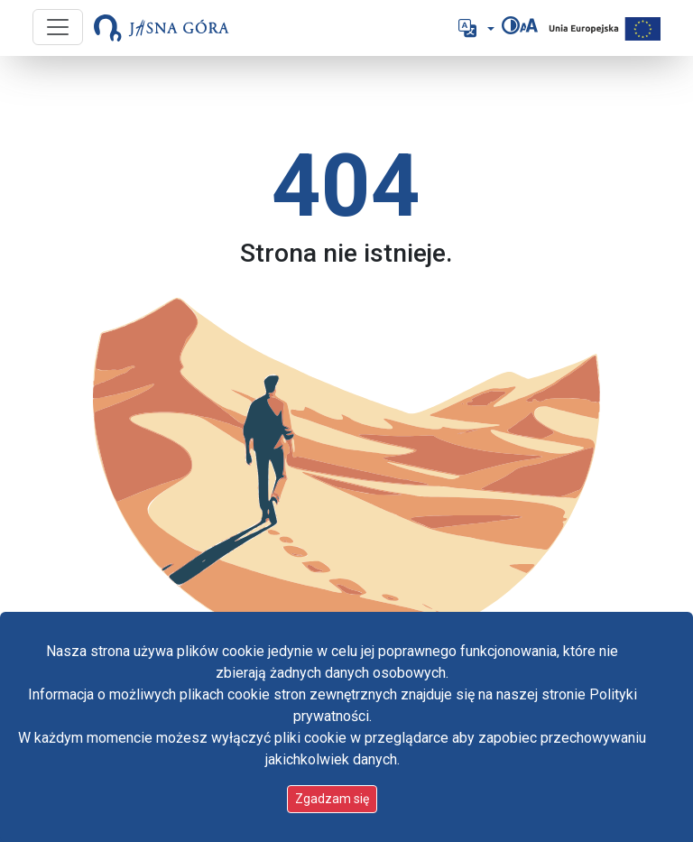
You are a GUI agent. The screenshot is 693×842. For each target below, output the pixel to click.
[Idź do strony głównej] (161, 28)
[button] (474, 28)
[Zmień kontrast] (511, 25)
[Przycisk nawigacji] (57, 27)
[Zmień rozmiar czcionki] (529, 25)
